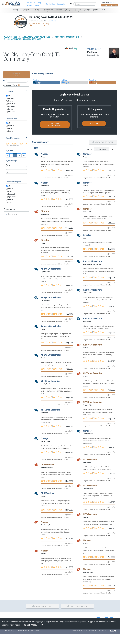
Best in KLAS (30, 3)
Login (43, 178)
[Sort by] (104, 149)
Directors (10, 101)
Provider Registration (54, 124)
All (8, 95)
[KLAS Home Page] (12, 3)
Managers (10, 106)
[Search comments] (17, 81)
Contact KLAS (94, 123)
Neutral (9, 131)
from (8, 165)
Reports (29, 5)
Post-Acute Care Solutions (67, 37)
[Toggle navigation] (2, 3)
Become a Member (109, 5)
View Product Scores (16, 74)
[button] (57, 4)
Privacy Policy (22, 631)
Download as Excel (102, 142)
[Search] (84, 4)
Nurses (9, 109)
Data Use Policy (9, 631)
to (7, 172)
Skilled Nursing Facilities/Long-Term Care (22, 39)
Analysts (10, 98)
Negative (10, 128)
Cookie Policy (30, 625)
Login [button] (111, 2)
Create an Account (53, 178)
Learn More (52, 21)
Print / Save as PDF (77, 606)
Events (36, 5)
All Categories (10, 37)
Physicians (10, 112)
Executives (10, 104)
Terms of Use (34, 631)
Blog (39, 3)
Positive (10, 126)
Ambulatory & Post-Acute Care (36, 37)
